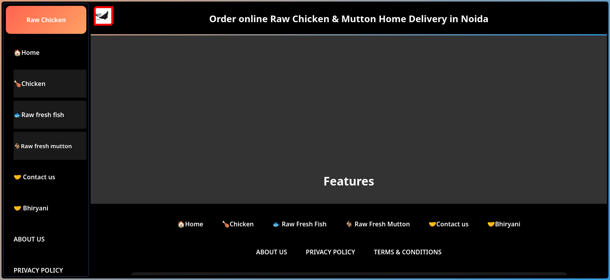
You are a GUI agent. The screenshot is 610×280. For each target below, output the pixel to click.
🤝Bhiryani (504, 224)
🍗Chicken (238, 224)
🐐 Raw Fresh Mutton (377, 224)
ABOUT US (271, 252)
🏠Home (190, 224)
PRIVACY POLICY (330, 252)
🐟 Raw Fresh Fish (299, 224)
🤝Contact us (449, 224)
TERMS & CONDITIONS (408, 252)
